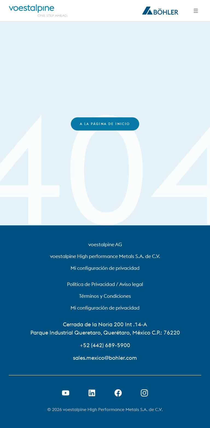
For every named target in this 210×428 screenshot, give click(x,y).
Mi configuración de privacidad (105, 268)
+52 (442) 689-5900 (105, 345)
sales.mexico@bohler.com (105, 357)
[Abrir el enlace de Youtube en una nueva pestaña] (65, 393)
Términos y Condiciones (105, 296)
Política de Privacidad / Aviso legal (105, 284)
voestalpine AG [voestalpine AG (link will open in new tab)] (105, 244)
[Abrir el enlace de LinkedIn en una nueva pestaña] (92, 393)
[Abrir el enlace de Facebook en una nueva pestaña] (118, 393)
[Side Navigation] (195, 10)
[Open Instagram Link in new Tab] (144, 393)
